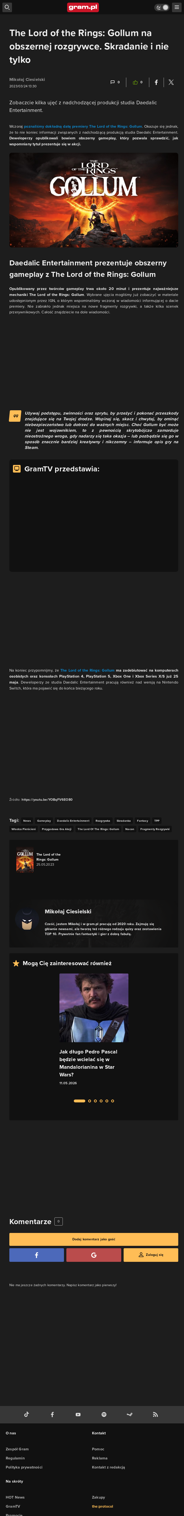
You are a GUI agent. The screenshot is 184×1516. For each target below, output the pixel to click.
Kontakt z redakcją (108, 1467)
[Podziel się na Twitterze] (171, 82)
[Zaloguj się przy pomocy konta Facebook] (36, 1255)
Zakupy (98, 1497)
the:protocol (102, 1506)
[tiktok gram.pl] (27, 1414)
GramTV (13, 1506)
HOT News (15, 1497)
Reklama (100, 1458)
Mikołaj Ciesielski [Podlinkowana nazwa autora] (68, 911)
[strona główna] (83, 7)
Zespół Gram (17, 1449)
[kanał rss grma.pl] (156, 1414)
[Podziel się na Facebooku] (156, 82)
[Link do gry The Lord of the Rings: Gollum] (43, 859)
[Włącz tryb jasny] (162, 7)
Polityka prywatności (24, 1467)
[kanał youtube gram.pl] (79, 1414)
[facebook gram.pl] (53, 1414)
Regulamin (15, 1458)
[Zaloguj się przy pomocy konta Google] (93, 1255)
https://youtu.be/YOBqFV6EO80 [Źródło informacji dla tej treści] (47, 799)
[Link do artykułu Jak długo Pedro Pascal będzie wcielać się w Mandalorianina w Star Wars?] (93, 1034)
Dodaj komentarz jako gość (93, 1239)
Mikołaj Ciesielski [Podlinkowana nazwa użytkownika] (27, 79)
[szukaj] (7, 7)
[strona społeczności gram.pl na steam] (130, 1414)
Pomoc (98, 1449)
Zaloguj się (154, 1254)
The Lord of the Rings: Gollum (87, 670)
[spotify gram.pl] (105, 1414)
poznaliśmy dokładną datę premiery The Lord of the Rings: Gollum (83, 126)
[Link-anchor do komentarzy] (115, 82)
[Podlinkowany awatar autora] (27, 919)
